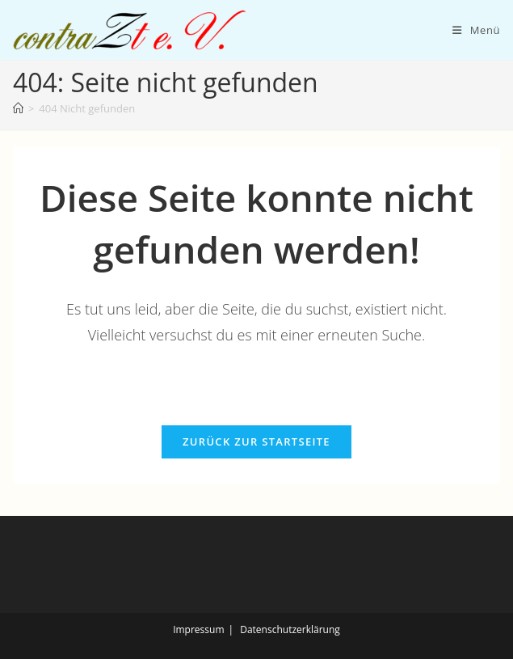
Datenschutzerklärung (290, 629)
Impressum (198, 629)
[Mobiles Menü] (476, 30)
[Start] (18, 108)
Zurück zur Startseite (256, 441)
